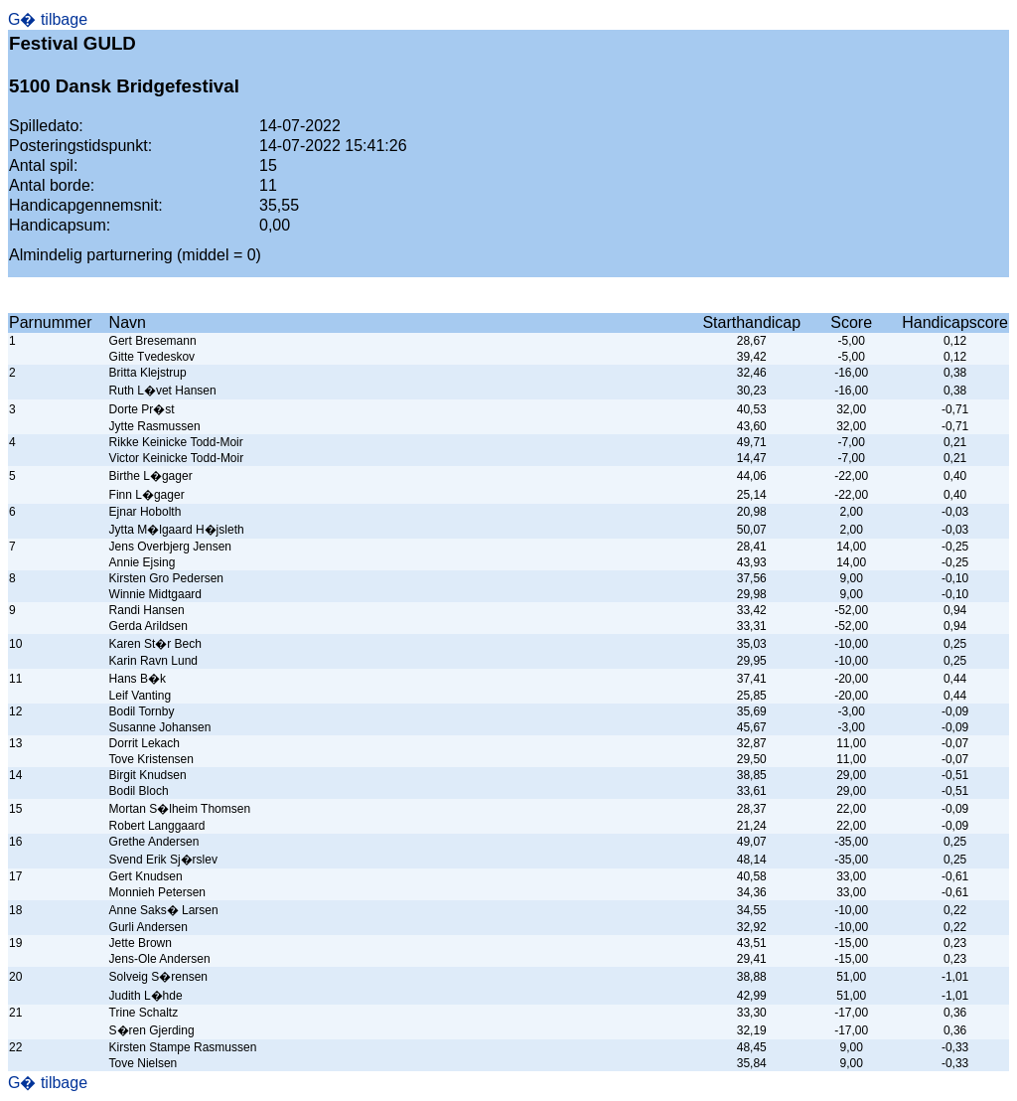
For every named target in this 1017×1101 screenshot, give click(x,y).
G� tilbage (47, 19)
